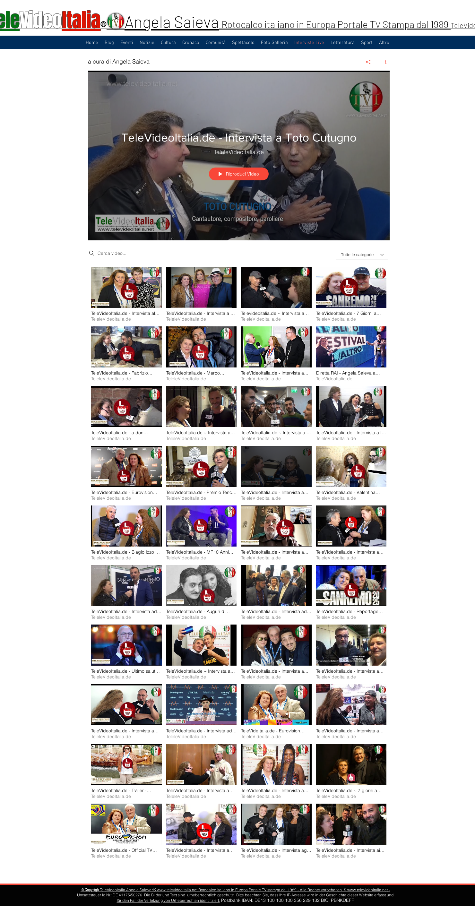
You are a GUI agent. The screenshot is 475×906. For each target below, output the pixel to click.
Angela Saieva (172, 21)
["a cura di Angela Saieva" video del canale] (238, 570)
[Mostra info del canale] (383, 62)
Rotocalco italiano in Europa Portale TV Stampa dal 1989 (336, 24)
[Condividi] (368, 62)
